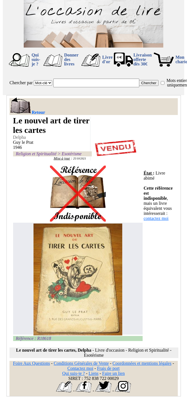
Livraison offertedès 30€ (142, 59)
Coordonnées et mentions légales (141, 363)
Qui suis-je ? (36, 59)
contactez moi (156, 218)
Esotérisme (71, 153)
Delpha (19, 137)
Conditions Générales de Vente (81, 363)
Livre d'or (107, 59)
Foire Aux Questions (31, 363)
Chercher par (21, 82)
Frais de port (108, 368)
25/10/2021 (79, 158)
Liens (93, 373)
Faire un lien (113, 373)
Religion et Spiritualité (36, 153)
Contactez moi (80, 368)
